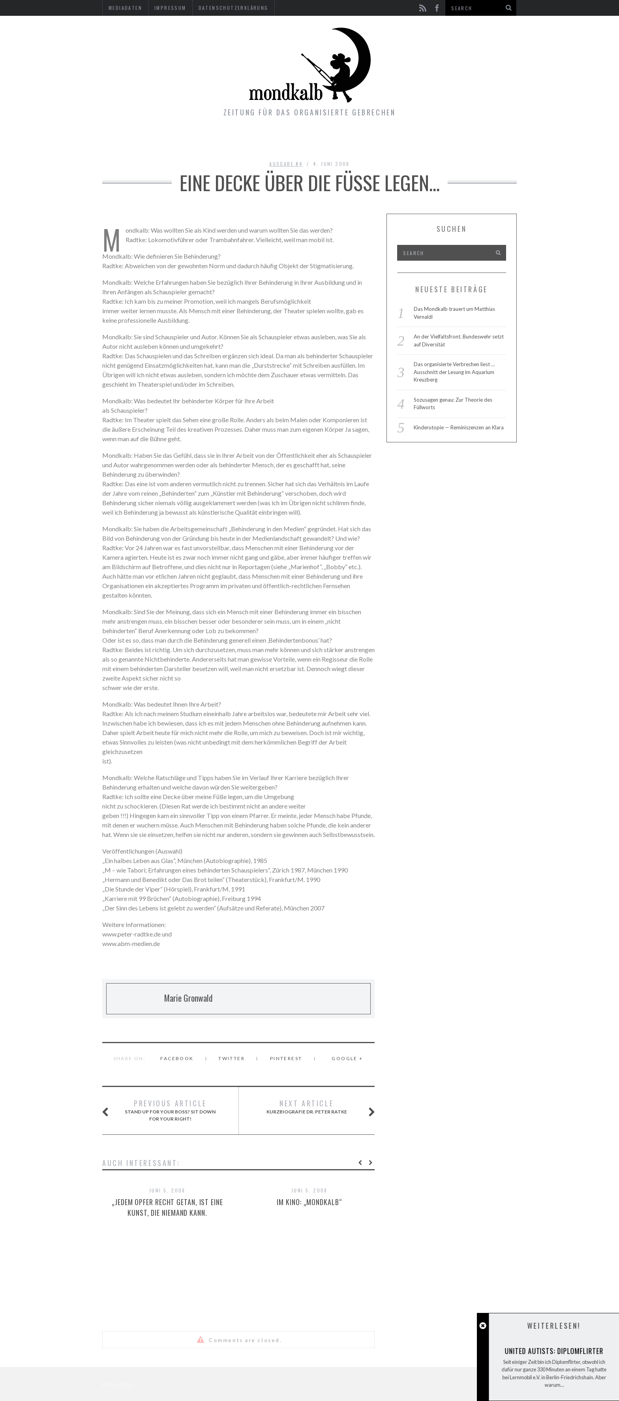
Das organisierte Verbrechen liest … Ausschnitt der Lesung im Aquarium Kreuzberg (454, 372)
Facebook (176, 1058)
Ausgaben (260, 140)
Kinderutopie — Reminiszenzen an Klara (459, 427)
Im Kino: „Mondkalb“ (309, 1202)
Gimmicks (312, 140)
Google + (347, 1058)
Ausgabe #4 (286, 163)
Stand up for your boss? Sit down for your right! (168, 1110)
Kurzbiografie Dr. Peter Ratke (311, 1107)
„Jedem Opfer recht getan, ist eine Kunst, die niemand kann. (167, 1207)
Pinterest (286, 1058)
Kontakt (362, 140)
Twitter (231, 1058)
